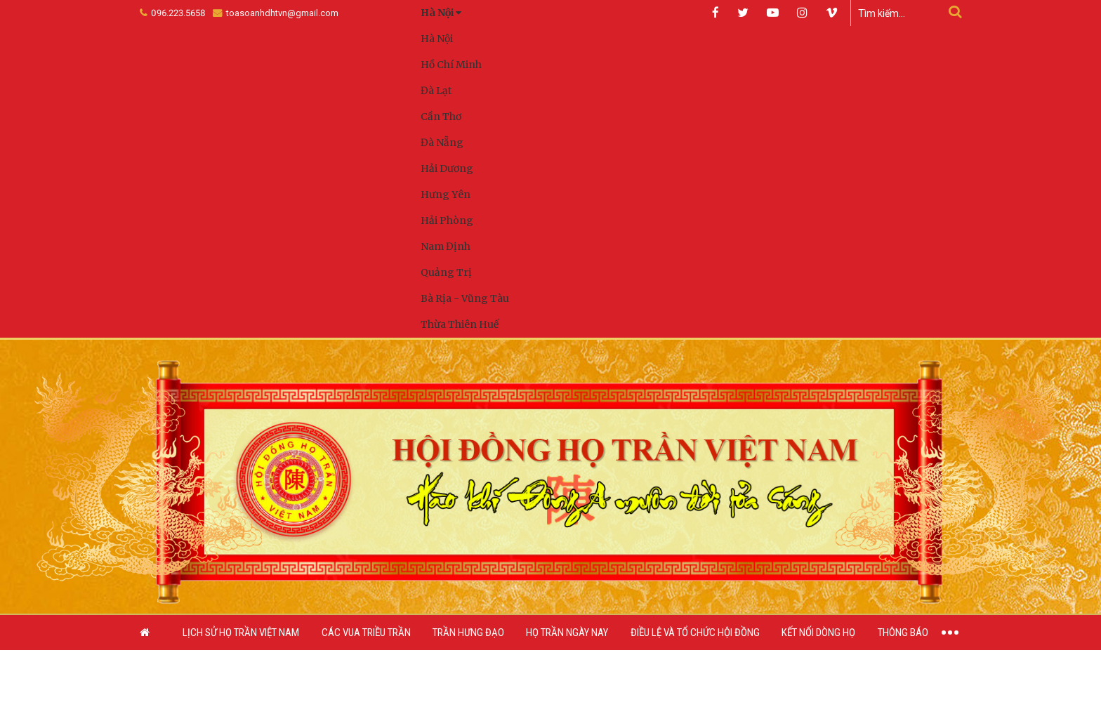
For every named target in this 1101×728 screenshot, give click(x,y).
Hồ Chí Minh (451, 64)
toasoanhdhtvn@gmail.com (275, 13)
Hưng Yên (445, 194)
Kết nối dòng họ (818, 633)
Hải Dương (447, 168)
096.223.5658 (173, 13)
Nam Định (445, 246)
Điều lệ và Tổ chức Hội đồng (695, 633)
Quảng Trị (446, 272)
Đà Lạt (436, 90)
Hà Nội (437, 38)
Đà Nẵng (442, 142)
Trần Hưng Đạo (468, 633)
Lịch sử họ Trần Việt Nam (241, 633)
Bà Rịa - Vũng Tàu (465, 298)
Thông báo (903, 633)
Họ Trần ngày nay (567, 633)
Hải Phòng (447, 220)
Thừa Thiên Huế (460, 324)
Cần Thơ (441, 116)
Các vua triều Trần (366, 633)
